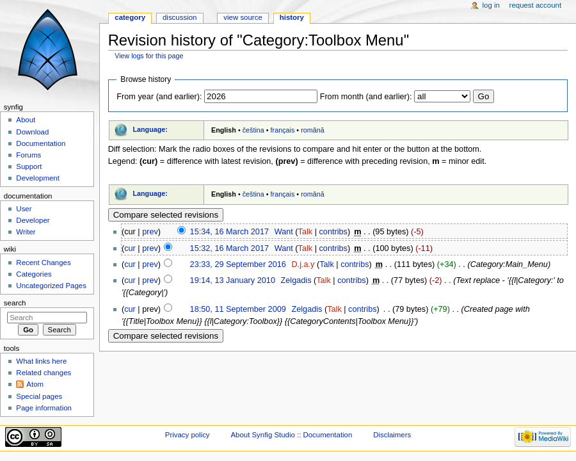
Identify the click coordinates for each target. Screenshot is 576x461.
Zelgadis (296, 280)
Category (130, 17)
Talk (305, 231)
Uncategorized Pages (51, 285)
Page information (44, 408)
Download (32, 132)
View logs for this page (149, 56)
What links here (41, 361)
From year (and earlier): (159, 96)
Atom (35, 384)
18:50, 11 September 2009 (238, 309)
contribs (333, 231)
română (312, 130)
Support (29, 166)
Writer (25, 232)
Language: (150, 129)
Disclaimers (392, 435)
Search (15, 303)
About (25, 120)
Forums (28, 155)
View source (242, 17)
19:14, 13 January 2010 (232, 280)
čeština (253, 130)
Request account (535, 5)
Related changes (43, 372)
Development (37, 178)
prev (150, 231)
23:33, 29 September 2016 (238, 264)
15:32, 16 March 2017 (229, 248)
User (23, 209)
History (292, 17)
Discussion (179, 17)
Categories (33, 274)
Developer (32, 220)
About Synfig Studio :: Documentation (291, 435)
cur (130, 248)
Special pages (39, 396)
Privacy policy (187, 435)
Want (284, 231)
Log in (491, 5)
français (283, 130)
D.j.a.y (302, 264)
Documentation (40, 143)
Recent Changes (43, 262)
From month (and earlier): (366, 96)
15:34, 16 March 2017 (229, 231)
